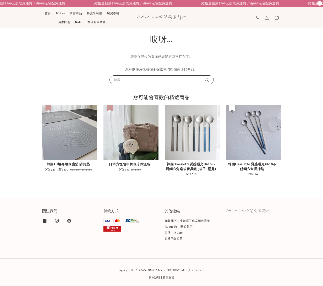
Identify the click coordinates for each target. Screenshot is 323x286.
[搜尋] (207, 80)
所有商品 (76, 13)
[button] (258, 17)
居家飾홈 (64, 22)
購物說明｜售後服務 (161, 277)
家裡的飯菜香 (96, 22)
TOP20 (60, 13)
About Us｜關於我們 (179, 226)
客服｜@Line (174, 232)
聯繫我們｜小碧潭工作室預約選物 (187, 220)
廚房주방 (113, 13)
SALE (78, 22)
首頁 (48, 13)
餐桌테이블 (94, 13)
